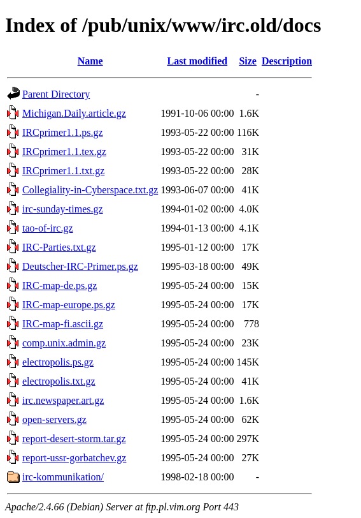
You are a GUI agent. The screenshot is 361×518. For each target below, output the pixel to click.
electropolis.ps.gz (58, 362)
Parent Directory (56, 94)
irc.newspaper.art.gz (63, 400)
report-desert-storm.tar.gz (74, 438)
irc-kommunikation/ (63, 476)
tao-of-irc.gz (47, 228)
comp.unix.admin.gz (64, 342)
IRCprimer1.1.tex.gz (64, 151)
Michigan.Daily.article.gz (74, 113)
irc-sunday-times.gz (62, 209)
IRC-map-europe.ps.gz (68, 304)
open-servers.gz (54, 419)
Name (90, 61)
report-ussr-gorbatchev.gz (74, 457)
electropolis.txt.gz (59, 381)
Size (248, 61)
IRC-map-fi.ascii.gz (62, 323)
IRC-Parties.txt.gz (59, 247)
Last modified (197, 61)
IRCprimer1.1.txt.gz (63, 170)
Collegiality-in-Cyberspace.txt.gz (90, 189)
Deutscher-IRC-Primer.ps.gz (80, 266)
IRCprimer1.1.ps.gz (62, 132)
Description (287, 61)
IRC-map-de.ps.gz (59, 285)
